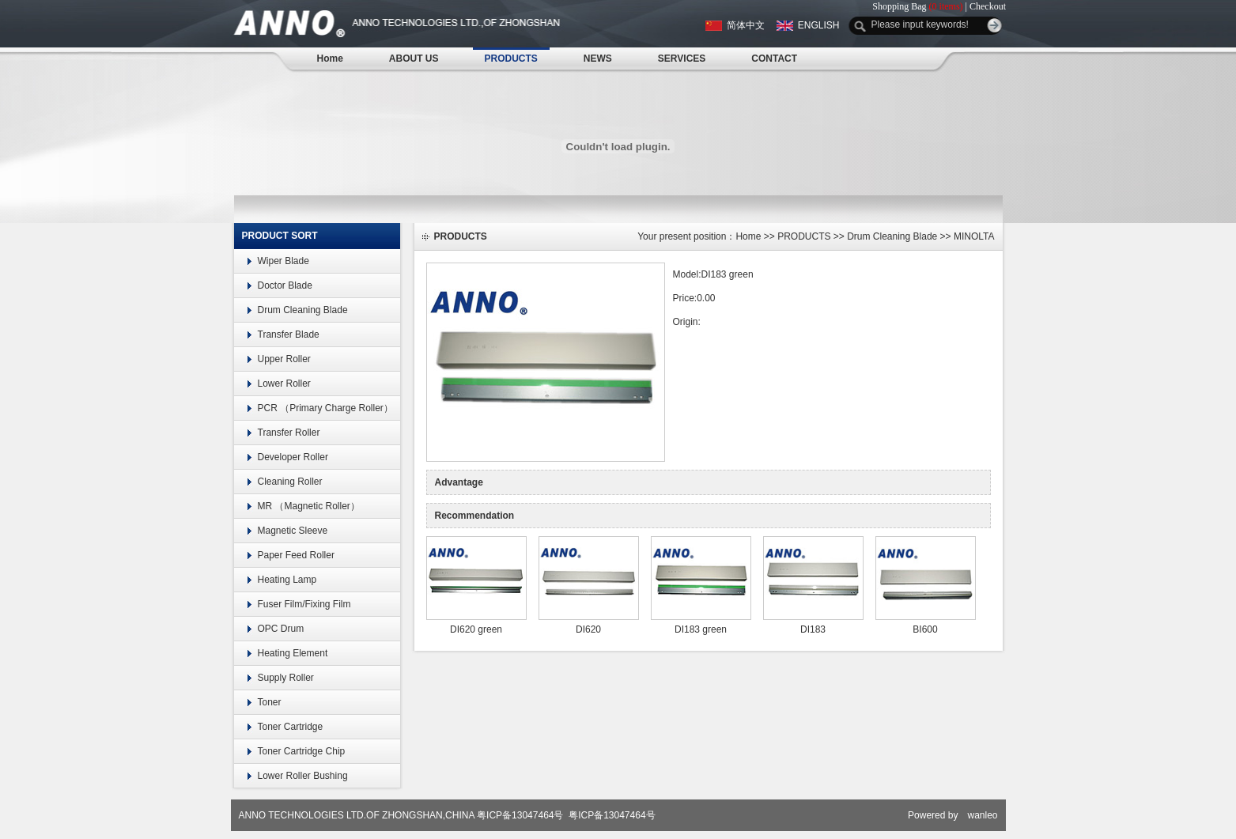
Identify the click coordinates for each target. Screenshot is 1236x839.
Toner (270, 702)
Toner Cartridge (290, 726)
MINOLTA (974, 236)
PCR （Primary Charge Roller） (325, 408)
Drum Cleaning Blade (303, 310)
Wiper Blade (283, 260)
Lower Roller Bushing (303, 775)
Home (330, 58)
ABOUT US (414, 58)
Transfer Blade (288, 334)
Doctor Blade (285, 285)
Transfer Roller (289, 432)
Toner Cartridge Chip (302, 751)
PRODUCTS (511, 58)
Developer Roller (293, 457)
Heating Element (293, 653)
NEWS (598, 58)
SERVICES (681, 58)
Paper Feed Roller (296, 555)
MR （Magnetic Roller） (309, 506)
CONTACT (774, 58)
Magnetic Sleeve (293, 530)
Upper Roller (284, 359)
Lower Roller (284, 383)
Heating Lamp (287, 579)
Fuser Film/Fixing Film (304, 604)
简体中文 (746, 25)
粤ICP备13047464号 (520, 815)
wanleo (982, 815)
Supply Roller (286, 677)
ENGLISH (819, 25)
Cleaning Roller (290, 481)
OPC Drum (281, 628)
